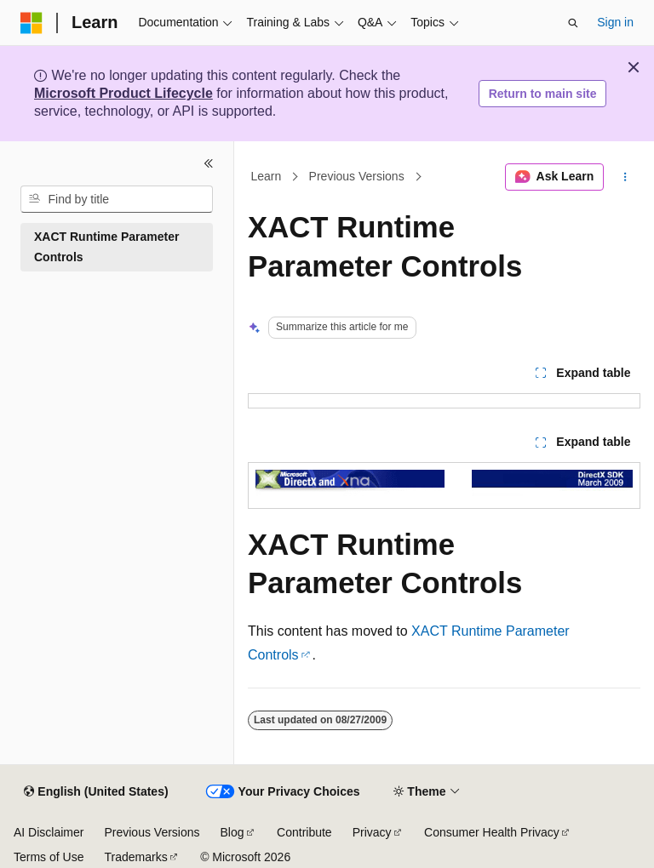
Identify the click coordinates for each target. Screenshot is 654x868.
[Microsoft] (31, 23)
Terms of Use (48, 857)
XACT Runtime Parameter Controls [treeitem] (106, 247)
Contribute (304, 832)
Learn (266, 177)
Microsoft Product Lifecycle (123, 93)
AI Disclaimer (48, 832)
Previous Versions (356, 177)
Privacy (372, 832)
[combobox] (116, 199)
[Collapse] (209, 163)
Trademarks (135, 857)
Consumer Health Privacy (491, 832)
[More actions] (625, 177)
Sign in (615, 22)
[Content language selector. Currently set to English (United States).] (96, 792)
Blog (232, 832)
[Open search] (573, 23)
